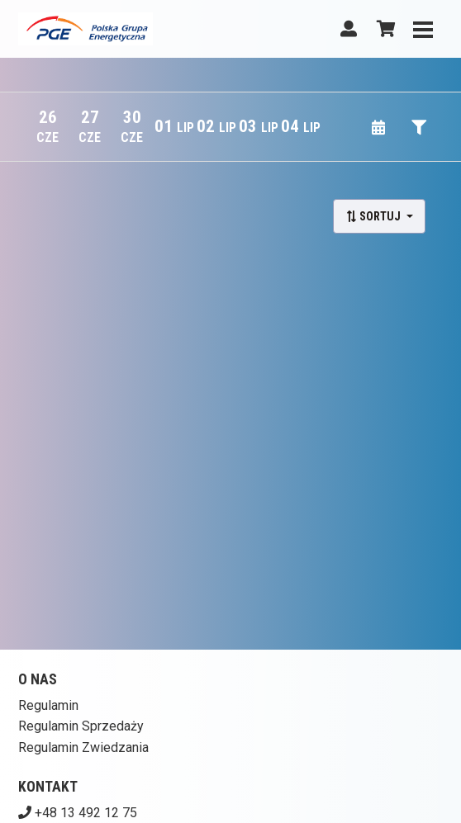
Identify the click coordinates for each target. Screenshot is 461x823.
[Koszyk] (383, 29)
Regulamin (48, 705)
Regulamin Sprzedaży (81, 726)
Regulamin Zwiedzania (83, 747)
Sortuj (374, 216)
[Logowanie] (349, 29)
